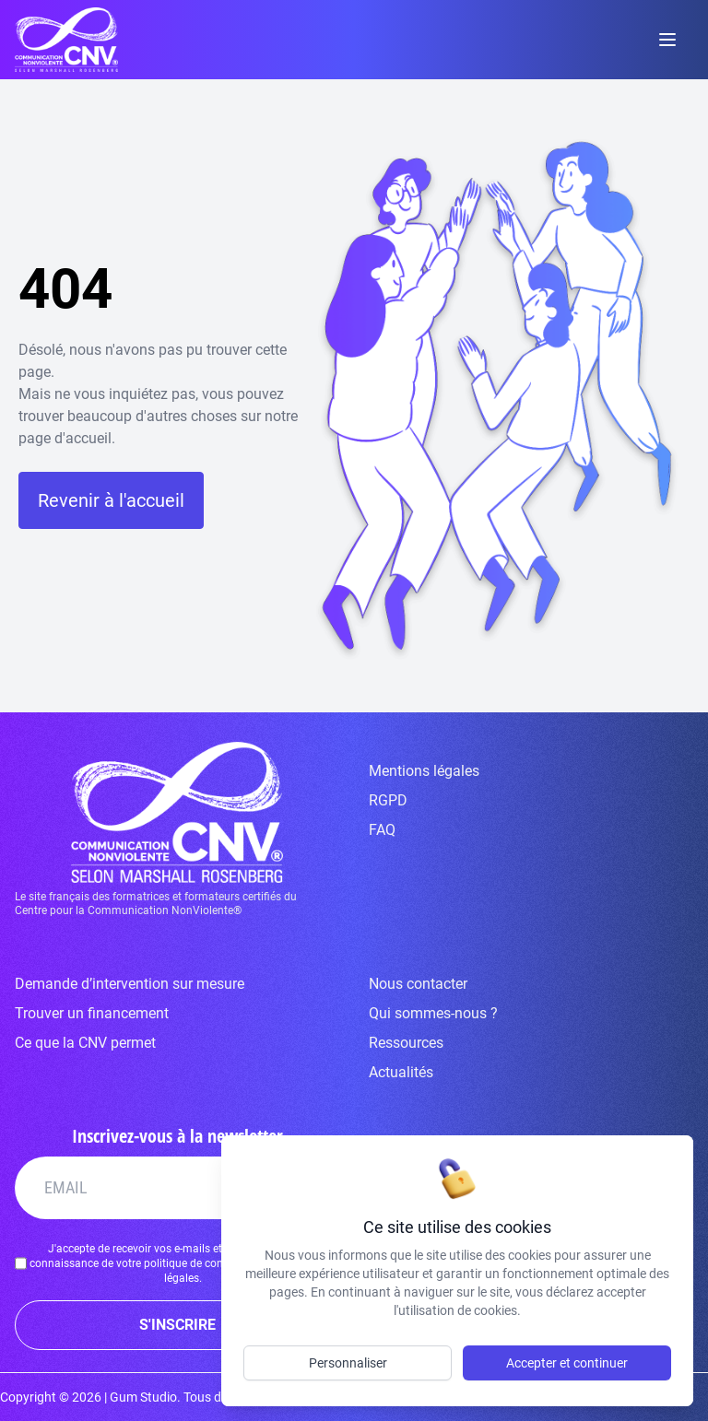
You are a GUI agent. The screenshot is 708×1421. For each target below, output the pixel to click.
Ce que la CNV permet (85, 1042)
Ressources (406, 1042)
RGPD (388, 800)
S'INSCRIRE (177, 1324)
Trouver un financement (92, 1013)
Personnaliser (348, 1363)
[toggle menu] (667, 40)
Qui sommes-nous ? (433, 1013)
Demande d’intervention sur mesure (129, 983)
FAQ (382, 830)
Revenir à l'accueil (111, 500)
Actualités (401, 1072)
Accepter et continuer (567, 1363)
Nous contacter (418, 983)
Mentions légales (424, 771)
